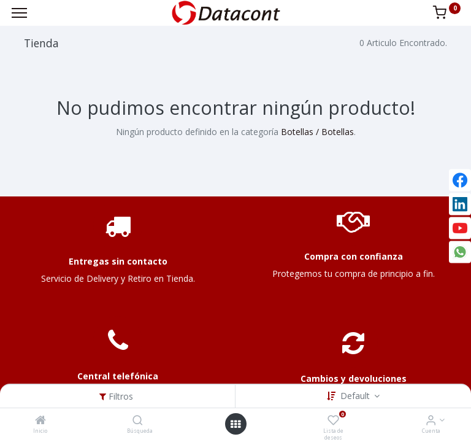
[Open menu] (235, 424)
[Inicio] (40, 421)
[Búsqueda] (138, 421)
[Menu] (19, 12)
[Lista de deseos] (333, 421)
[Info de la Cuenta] (431, 421)
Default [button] (356, 395)
